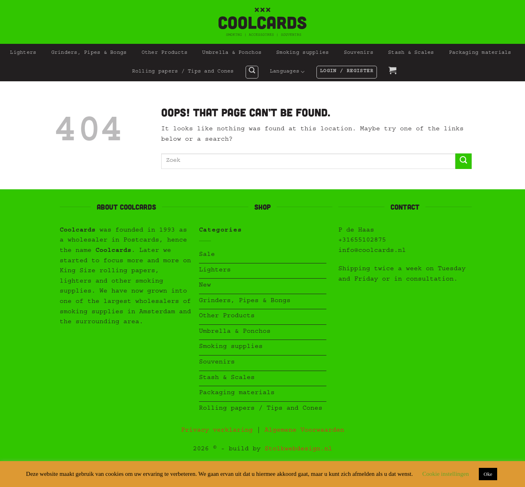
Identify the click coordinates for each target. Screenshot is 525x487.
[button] (252, 72)
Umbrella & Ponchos (232, 53)
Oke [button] (488, 474)
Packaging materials (480, 53)
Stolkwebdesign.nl (298, 449)
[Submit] (463, 161)
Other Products (165, 53)
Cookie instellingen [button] (445, 474)
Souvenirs (358, 53)
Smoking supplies (302, 53)
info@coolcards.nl (372, 251)
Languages (287, 72)
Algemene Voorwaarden (304, 431)
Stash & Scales (411, 53)
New (205, 286)
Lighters (23, 53)
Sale (207, 255)
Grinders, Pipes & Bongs (89, 53)
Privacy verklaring (217, 431)
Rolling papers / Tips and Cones (183, 72)
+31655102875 (362, 241)
